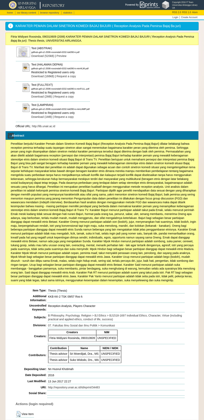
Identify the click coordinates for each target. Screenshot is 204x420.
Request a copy (66, 76)
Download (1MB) (41, 116)
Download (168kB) (42, 76)
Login (175, 17)
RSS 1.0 (186, 12)
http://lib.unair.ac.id (43, 126)
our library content (26, 12)
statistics (67, 12)
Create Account (189, 17)
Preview (62, 56)
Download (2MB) (41, 96)
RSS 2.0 (176, 12)
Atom (195, 12)
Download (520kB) (42, 56)
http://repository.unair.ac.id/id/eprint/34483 (74, 387)
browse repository (49, 12)
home (10, 12)
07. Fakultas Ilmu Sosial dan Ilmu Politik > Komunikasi (81, 325)
